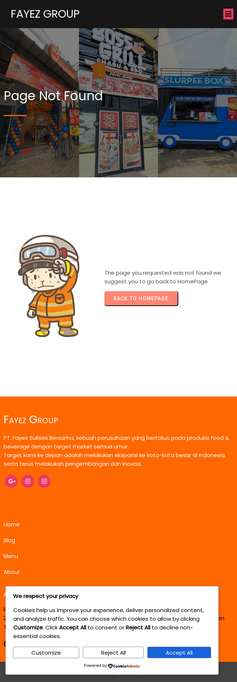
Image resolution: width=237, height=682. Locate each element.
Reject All (113, 652)
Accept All (179, 652)
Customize (46, 652)
